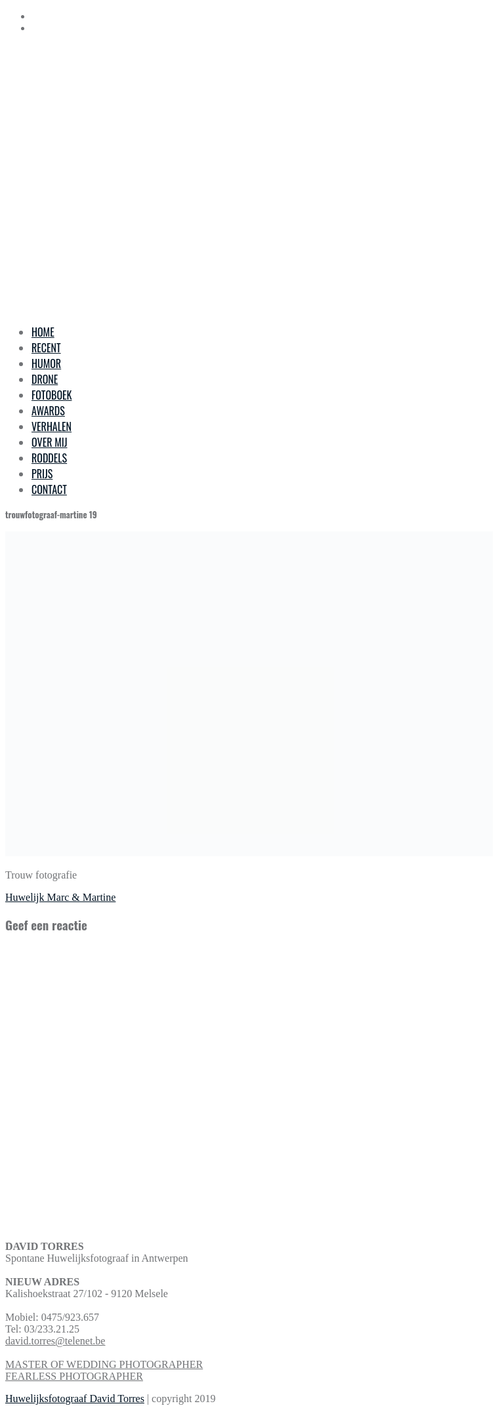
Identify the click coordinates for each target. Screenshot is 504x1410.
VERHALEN (52, 426)
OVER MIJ (49, 442)
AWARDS (48, 411)
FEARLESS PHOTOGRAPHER (74, 1376)
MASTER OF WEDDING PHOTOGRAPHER (104, 1364)
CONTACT (49, 489)
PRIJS (42, 474)
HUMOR (46, 363)
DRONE (45, 379)
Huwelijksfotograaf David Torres (74, 1398)
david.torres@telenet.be (55, 1340)
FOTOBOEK (52, 395)
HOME (43, 332)
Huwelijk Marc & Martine (60, 897)
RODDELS (49, 458)
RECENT (46, 348)
